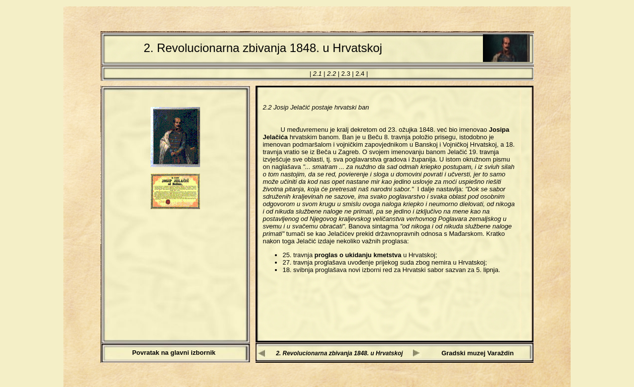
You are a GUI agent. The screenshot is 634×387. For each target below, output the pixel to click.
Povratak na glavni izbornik (173, 352)
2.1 (317, 73)
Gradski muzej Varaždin (477, 353)
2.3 (345, 73)
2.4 (360, 73)
